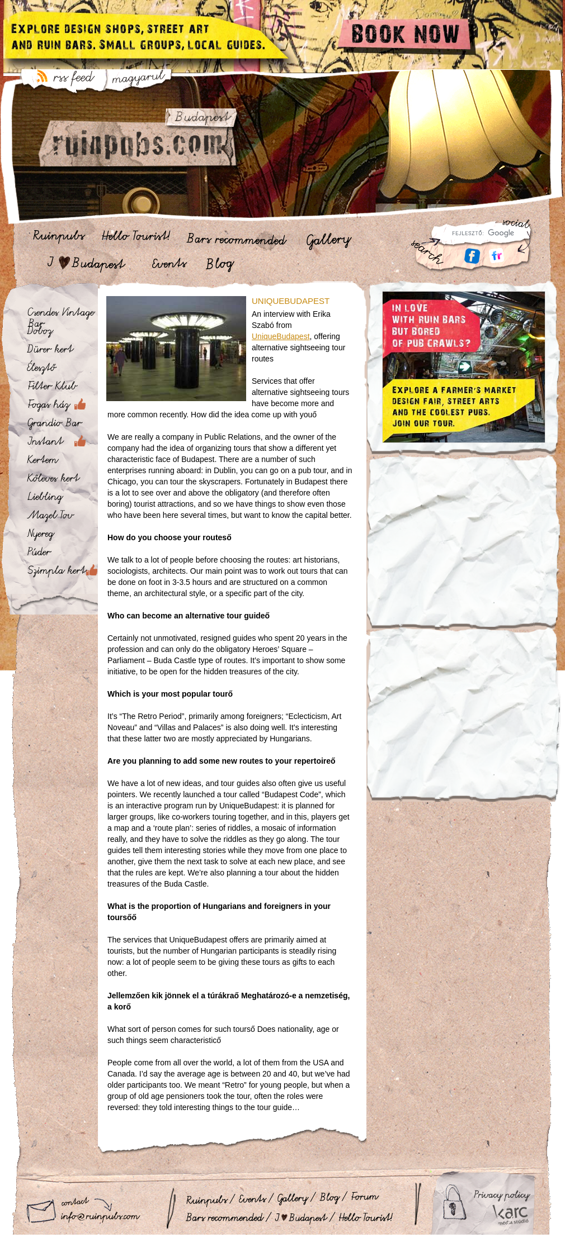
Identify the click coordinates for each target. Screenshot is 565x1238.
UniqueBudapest (281, 336)
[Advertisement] (463, 549)
